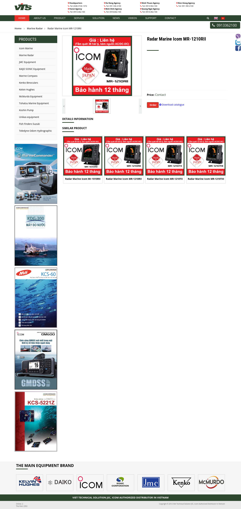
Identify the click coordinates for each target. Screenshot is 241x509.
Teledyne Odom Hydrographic (35, 130)
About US (40, 18)
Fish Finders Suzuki (29, 123)
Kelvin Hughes (26, 89)
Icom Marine (26, 48)
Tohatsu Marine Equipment (34, 103)
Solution (98, 18)
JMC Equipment (27, 62)
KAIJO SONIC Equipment (32, 69)
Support (150, 18)
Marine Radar (35, 28)
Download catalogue (171, 104)
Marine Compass (28, 75)
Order (153, 105)
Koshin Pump (26, 110)
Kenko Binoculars (28, 82)
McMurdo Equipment (30, 96)
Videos (132, 18)
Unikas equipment (29, 117)
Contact (170, 18)
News (116, 18)
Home (21, 18)
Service (79, 18)
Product (60, 18)
